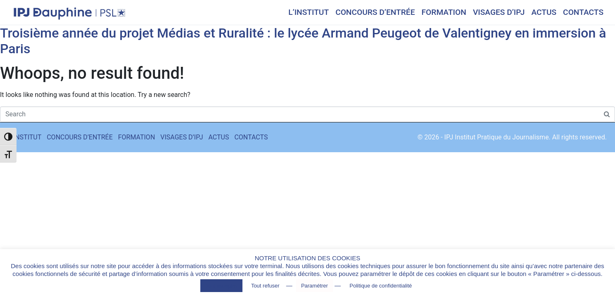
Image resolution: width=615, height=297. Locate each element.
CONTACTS (583, 12)
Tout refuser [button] (265, 286)
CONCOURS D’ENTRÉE (375, 12)
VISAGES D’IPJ (499, 12)
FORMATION (444, 12)
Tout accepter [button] (221, 286)
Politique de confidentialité (380, 286)
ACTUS (543, 12)
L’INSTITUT (308, 12)
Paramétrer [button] (314, 286)
